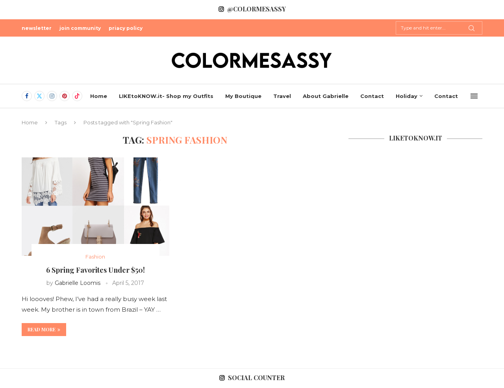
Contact (372, 96)
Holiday (406, 96)
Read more (44, 329)
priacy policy (126, 28)
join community (80, 28)
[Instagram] (52, 96)
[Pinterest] (64, 96)
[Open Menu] (474, 96)
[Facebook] (27, 96)
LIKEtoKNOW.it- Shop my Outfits (166, 96)
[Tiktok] (77, 96)
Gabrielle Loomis (77, 282)
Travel (282, 96)
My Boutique (243, 96)
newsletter (37, 28)
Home (98, 96)
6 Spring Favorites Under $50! (95, 270)
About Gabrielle (325, 96)
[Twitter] (39, 96)
